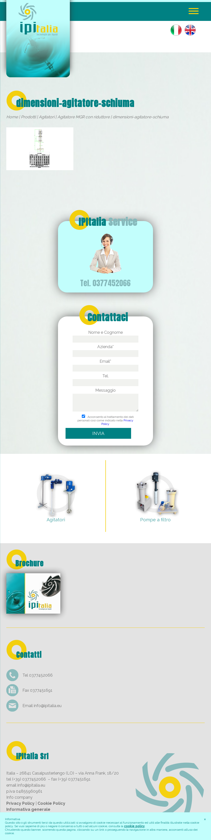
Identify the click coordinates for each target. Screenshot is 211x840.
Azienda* (105, 350)
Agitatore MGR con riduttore (83, 117)
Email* (105, 364)
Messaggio (105, 400)
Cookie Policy (51, 803)
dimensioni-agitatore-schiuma (75, 103)
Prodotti (28, 117)
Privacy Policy (20, 803)
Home (12, 117)
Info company (19, 797)
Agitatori (46, 117)
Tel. (105, 379)
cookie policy (134, 826)
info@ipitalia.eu (48, 705)
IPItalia (108, 222)
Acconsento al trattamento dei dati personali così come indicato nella (105, 420)
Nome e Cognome (105, 335)
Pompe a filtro (155, 519)
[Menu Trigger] (193, 11)
